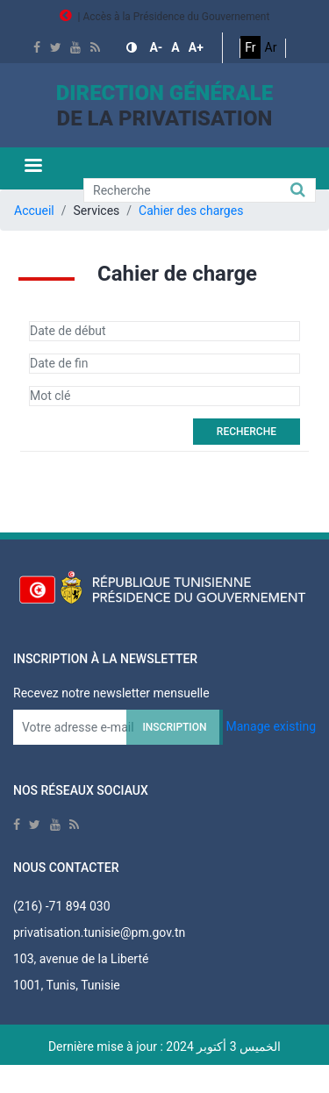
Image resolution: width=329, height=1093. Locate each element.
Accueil (34, 211)
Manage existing (270, 726)
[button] (133, 48)
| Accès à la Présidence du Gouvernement (165, 17)
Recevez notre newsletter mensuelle (111, 693)
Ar (271, 47)
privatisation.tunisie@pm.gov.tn (99, 932)
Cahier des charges (191, 211)
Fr (250, 47)
